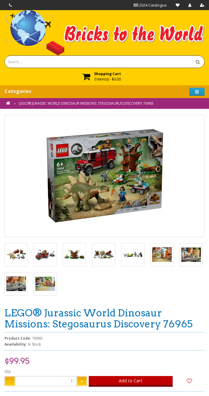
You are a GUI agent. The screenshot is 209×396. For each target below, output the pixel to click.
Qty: (7, 371)
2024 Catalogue (150, 5)
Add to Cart (130, 380)
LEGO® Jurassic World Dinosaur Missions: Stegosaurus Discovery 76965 (86, 103)
